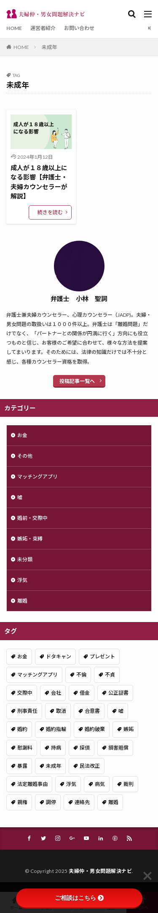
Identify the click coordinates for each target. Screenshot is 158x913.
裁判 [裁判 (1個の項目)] (128, 784)
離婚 (22, 601)
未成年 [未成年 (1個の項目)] (53, 766)
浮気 (22, 580)
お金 (22, 435)
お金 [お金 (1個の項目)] (22, 656)
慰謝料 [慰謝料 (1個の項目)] (24, 748)
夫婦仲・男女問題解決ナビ (100, 871)
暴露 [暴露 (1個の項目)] (22, 766)
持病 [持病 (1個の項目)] (56, 748)
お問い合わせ (79, 28)
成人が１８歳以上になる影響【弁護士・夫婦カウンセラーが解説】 (39, 182)
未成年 (49, 47)
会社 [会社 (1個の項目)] (56, 693)
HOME (14, 28)
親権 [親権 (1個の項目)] (22, 802)
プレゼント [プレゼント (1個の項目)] (102, 656)
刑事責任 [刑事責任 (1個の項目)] (27, 711)
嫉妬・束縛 (30, 538)
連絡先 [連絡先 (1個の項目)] (82, 802)
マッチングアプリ (37, 476)
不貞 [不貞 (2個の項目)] (110, 674)
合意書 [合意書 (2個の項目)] (92, 711)
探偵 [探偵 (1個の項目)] (85, 748)
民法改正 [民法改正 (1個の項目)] (90, 766)
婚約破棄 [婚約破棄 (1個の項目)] (95, 729)
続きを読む (50, 212)
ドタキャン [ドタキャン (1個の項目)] (58, 656)
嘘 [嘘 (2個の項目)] (120, 711)
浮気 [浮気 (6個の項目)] (71, 784)
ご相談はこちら (79, 898)
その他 (24, 456)
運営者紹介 (43, 28)
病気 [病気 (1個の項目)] (100, 784)
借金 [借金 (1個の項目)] (85, 693)
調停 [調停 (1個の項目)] (51, 802)
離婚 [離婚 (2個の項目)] (113, 802)
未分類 (24, 559)
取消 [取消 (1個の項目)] (61, 711)
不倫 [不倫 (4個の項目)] (81, 674)
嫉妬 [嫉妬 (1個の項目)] (128, 729)
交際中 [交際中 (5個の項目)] (24, 693)
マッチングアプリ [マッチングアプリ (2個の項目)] (37, 674)
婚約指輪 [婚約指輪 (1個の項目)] (56, 729)
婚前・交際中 (32, 518)
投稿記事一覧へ (77, 381)
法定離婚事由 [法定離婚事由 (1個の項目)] (32, 784)
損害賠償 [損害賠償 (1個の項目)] (118, 748)
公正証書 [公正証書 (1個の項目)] (118, 693)
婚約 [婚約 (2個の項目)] (22, 729)
